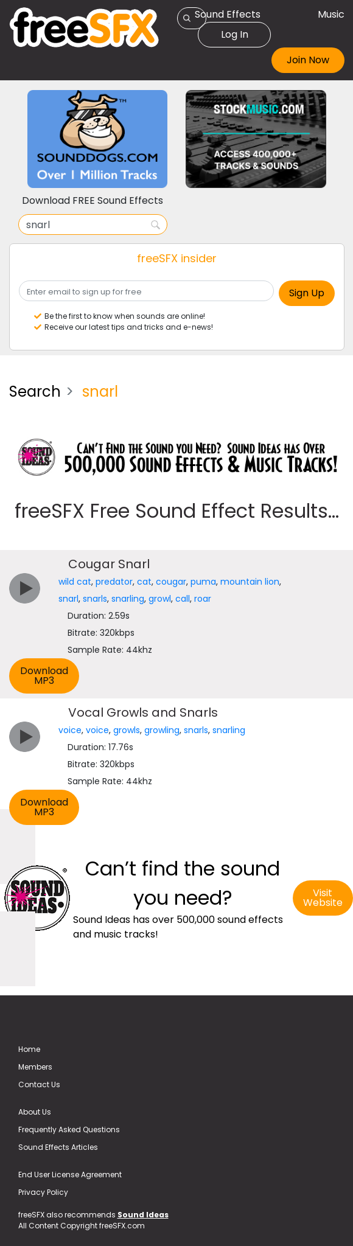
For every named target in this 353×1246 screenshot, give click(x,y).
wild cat (74, 582)
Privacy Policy (43, 1192)
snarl (68, 599)
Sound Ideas (143, 1214)
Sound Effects (227, 14)
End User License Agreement (70, 1174)
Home (29, 1049)
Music (331, 14)
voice (70, 730)
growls (126, 730)
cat (144, 582)
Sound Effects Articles (58, 1147)
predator (114, 582)
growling (162, 730)
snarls (95, 599)
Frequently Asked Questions (69, 1129)
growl (160, 599)
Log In (234, 34)
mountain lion (249, 582)
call (182, 599)
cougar (171, 582)
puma (203, 582)
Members (35, 1067)
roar (202, 599)
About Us (34, 1112)
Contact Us (39, 1084)
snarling (127, 599)
